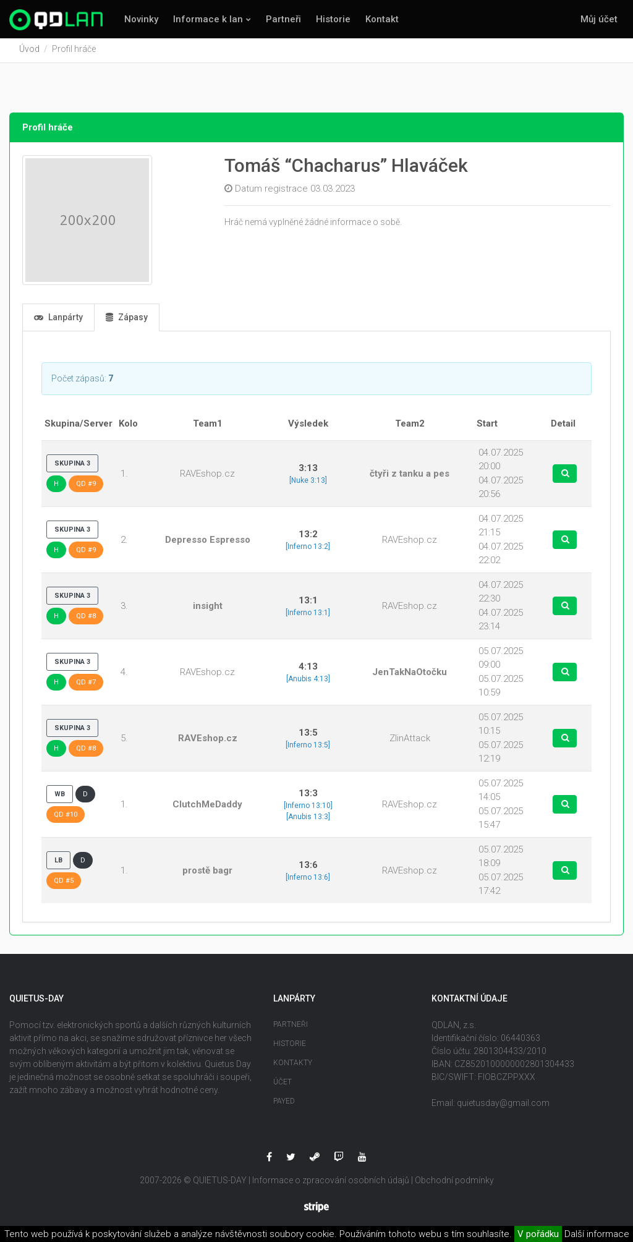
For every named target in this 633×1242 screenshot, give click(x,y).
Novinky (141, 19)
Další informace (596, 1234)
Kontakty (292, 1065)
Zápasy (127, 320)
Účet (282, 1084)
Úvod (29, 51)
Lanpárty (58, 320)
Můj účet (599, 19)
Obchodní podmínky (454, 1183)
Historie (333, 19)
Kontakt (382, 19)
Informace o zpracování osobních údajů (330, 1183)
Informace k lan (208, 19)
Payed (284, 1103)
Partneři (283, 19)
